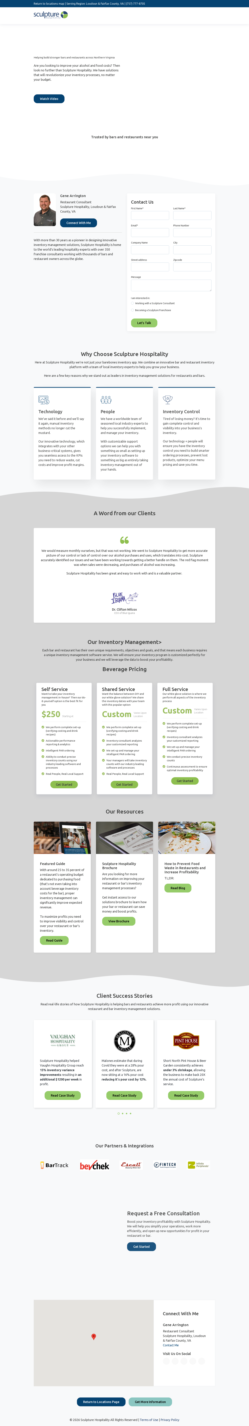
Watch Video (49, 98)
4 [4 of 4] (130, 1113)
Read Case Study (63, 1095)
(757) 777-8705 (135, 3)
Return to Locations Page (101, 1402)
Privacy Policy (169, 1420)
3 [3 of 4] (126, 1113)
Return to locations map (49, 3)
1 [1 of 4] (118, 1113)
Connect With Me (78, 223)
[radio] (171, 304)
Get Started (64, 784)
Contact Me (171, 1345)
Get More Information (150, 1402)
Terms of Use (149, 1420)
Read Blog (178, 888)
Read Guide (54, 940)
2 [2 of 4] (122, 1113)
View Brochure (118, 921)
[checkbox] (171, 307)
